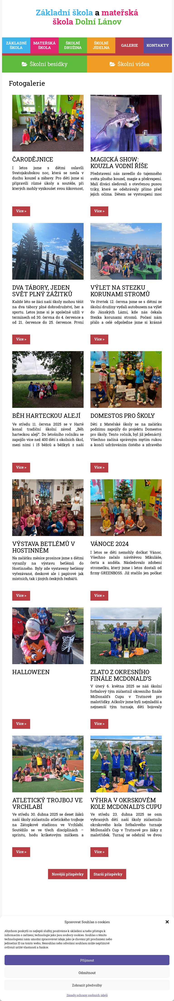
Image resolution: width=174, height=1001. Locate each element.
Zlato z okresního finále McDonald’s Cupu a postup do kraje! (120, 675)
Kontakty (158, 45)
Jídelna (101, 45)
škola (16, 45)
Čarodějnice (32, 159)
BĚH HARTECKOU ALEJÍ (46, 415)
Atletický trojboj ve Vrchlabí (47, 803)
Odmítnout (87, 972)
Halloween (31, 672)
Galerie (129, 45)
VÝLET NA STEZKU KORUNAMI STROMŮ (120, 290)
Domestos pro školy (122, 415)
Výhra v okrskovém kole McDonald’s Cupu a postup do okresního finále (126, 803)
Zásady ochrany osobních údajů (87, 995)
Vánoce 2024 (109, 544)
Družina (73, 45)
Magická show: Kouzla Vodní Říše (119, 162)
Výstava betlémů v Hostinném (43, 547)
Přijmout (87, 960)
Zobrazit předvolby (87, 985)
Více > (21, 210)
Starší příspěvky (108, 874)
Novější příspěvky (68, 874)
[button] (167, 922)
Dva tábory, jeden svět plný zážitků (42, 290)
